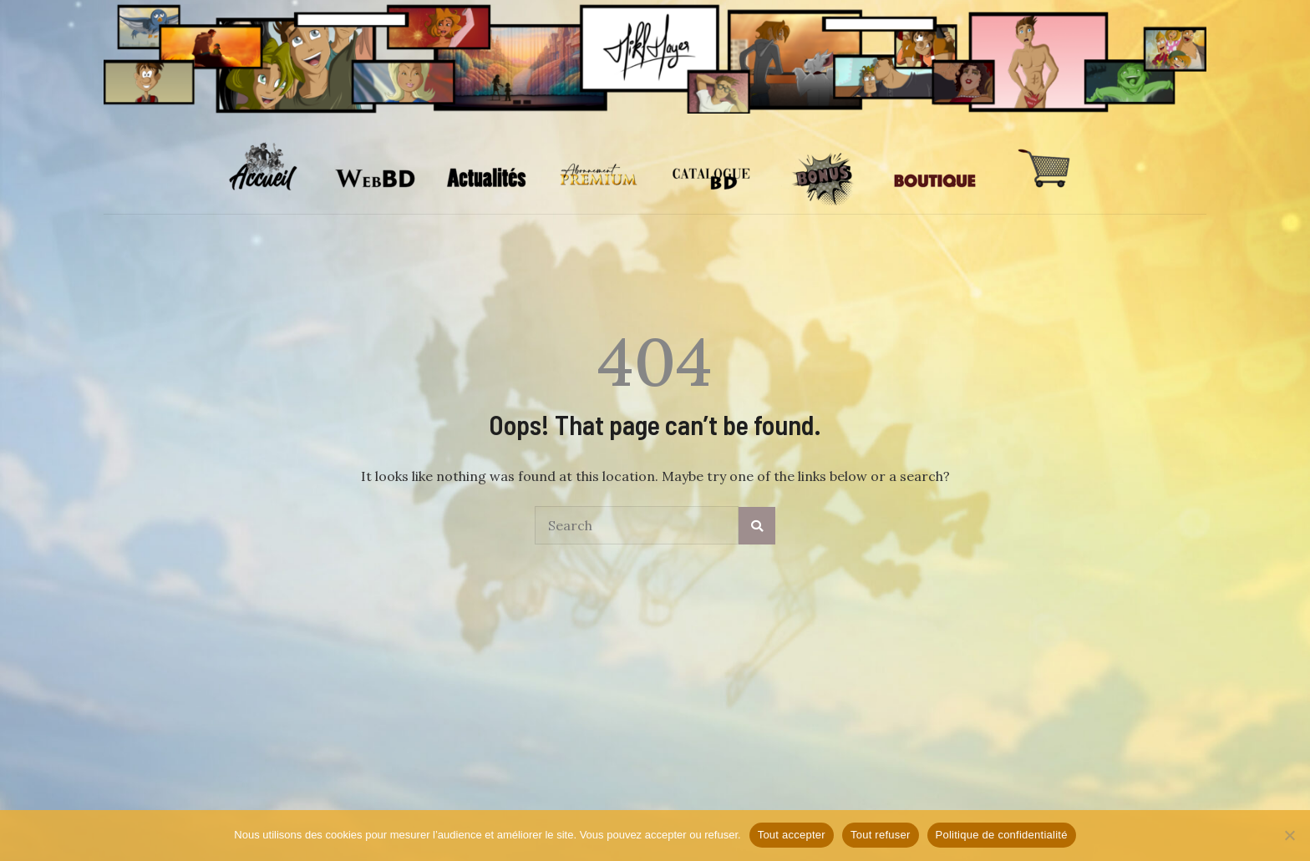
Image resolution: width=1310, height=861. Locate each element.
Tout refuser (880, 834)
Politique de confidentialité (1002, 834)
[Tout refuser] (1289, 835)
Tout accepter (791, 834)
